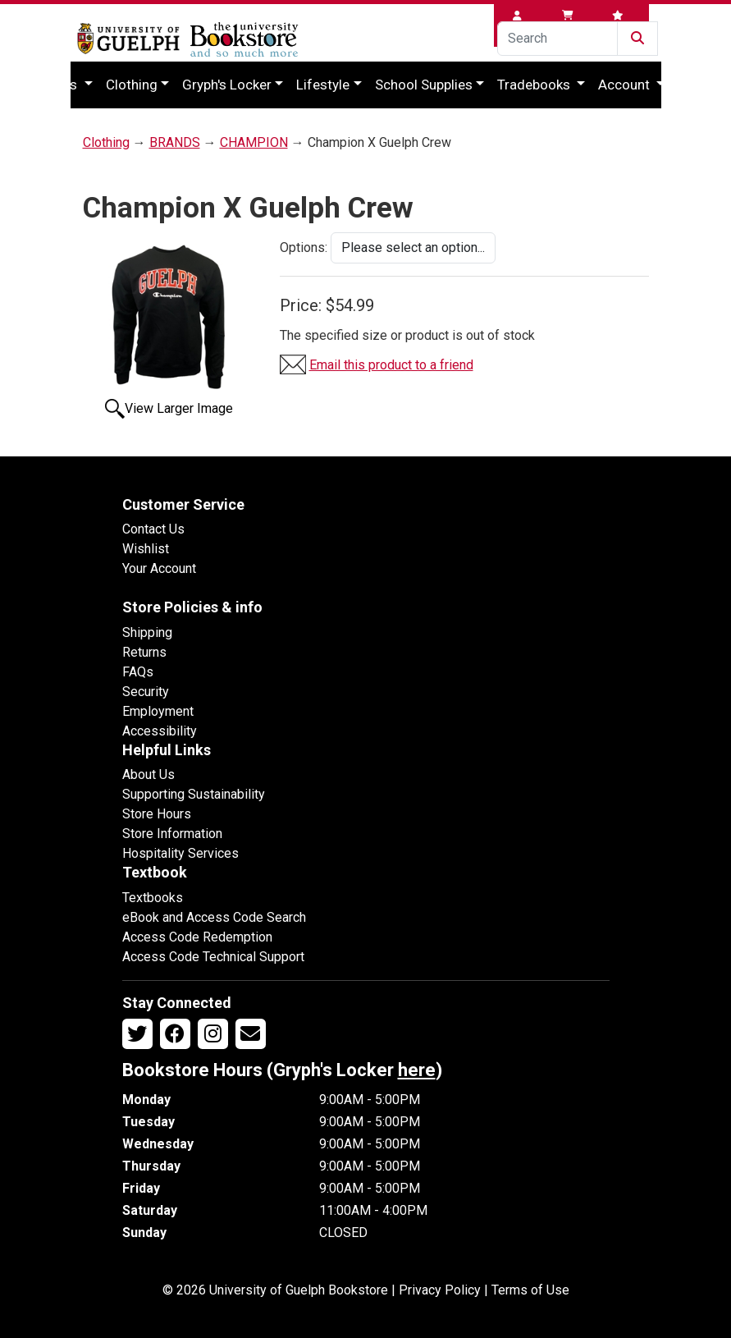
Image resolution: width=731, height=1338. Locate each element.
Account (625, 84)
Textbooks (152, 897)
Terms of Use (530, 1290)
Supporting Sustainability (193, 794)
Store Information (172, 833)
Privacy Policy (440, 1290)
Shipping (147, 632)
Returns (144, 652)
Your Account (159, 568)
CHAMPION (254, 142)
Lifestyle (323, 84)
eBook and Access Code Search (214, 917)
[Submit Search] (637, 38)
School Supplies (424, 84)
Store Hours (156, 814)
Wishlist (145, 549)
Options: (303, 247)
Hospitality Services (180, 853)
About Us (148, 774)
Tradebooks (535, 84)
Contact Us (153, 529)
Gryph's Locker (227, 84)
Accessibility (159, 731)
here (417, 1070)
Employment (158, 711)
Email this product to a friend (391, 365)
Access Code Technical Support (213, 957)
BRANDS (174, 142)
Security (145, 691)
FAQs (137, 672)
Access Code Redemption (197, 937)
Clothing (132, 84)
